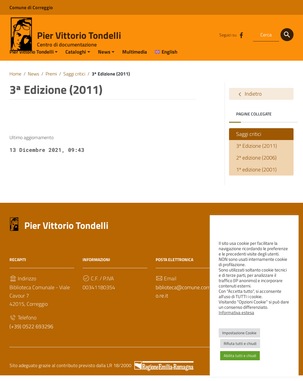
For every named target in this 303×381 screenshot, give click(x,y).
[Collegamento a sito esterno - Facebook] (241, 34)
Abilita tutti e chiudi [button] (240, 356)
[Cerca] (287, 34)
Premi (51, 79)
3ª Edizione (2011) (256, 152)
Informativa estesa (236, 312)
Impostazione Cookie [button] (239, 333)
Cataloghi (75, 57)
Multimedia (134, 57)
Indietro (249, 100)
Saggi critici (74, 79)
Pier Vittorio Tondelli (79, 35)
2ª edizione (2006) (256, 164)
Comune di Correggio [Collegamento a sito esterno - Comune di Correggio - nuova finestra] (31, 7)
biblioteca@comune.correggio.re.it (187, 297)
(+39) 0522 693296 (31, 332)
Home (15, 79)
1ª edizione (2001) (256, 175)
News (104, 57)
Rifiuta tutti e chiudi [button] (240, 343)
